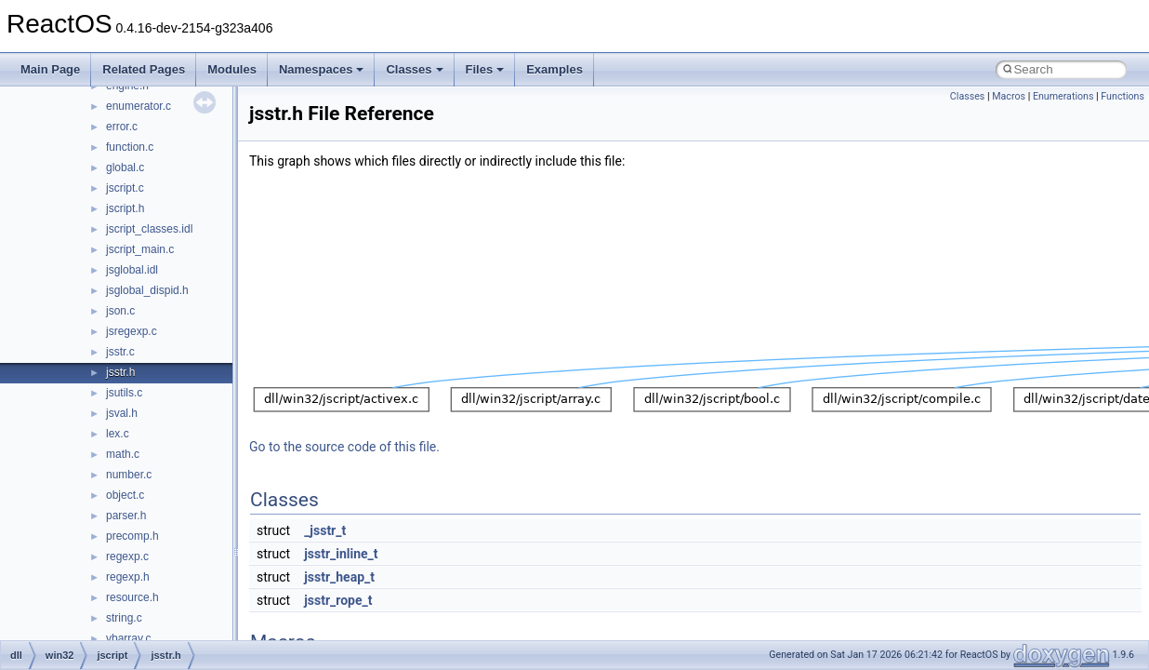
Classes (414, 69)
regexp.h (128, 576)
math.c (122, 454)
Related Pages (143, 69)
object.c (125, 495)
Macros (1008, 96)
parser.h (126, 515)
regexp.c (127, 556)
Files (485, 69)
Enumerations (1063, 96)
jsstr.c (120, 351)
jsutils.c (124, 392)
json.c (120, 310)
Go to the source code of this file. (344, 446)
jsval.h (122, 413)
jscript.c (125, 187)
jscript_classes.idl (149, 228)
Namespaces (321, 69)
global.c (125, 167)
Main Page (50, 69)
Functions (1122, 96)
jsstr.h (120, 372)
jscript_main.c (140, 249)
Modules (232, 69)
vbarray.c (128, 638)
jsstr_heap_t (339, 577)
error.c (122, 126)
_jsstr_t (325, 530)
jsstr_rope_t (338, 600)
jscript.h (125, 208)
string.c (124, 617)
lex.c (117, 433)
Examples (554, 69)
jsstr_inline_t (340, 553)
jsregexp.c (131, 331)
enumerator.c (138, 106)
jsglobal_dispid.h (147, 290)
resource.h (132, 597)
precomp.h (132, 536)
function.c (129, 147)
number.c (129, 474)
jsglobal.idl (132, 269)
